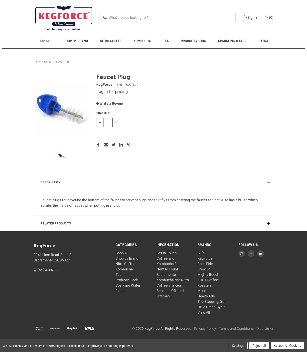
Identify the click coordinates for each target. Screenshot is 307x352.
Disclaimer (265, 328)
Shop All (44, 41)
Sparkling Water (232, 41)
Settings (238, 345)
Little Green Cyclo (211, 307)
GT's (201, 253)
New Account (167, 269)
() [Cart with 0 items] (269, 17)
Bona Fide (205, 264)
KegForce (205, 258)
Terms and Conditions (236, 328)
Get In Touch (166, 253)
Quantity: (103, 113)
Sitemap (163, 296)
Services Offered (170, 291)
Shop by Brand (76, 41)
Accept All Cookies (287, 345)
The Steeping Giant (212, 301)
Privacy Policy (205, 328)
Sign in (253, 17)
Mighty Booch (208, 274)
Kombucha (142, 41)
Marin (201, 291)
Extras (264, 41)
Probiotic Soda (193, 41)
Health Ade (206, 296)
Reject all (259, 345)
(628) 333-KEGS (48, 270)
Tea (166, 41)
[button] (110, 103)
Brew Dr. (203, 269)
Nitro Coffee (111, 41)
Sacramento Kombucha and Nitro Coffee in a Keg (172, 279)
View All (203, 312)
